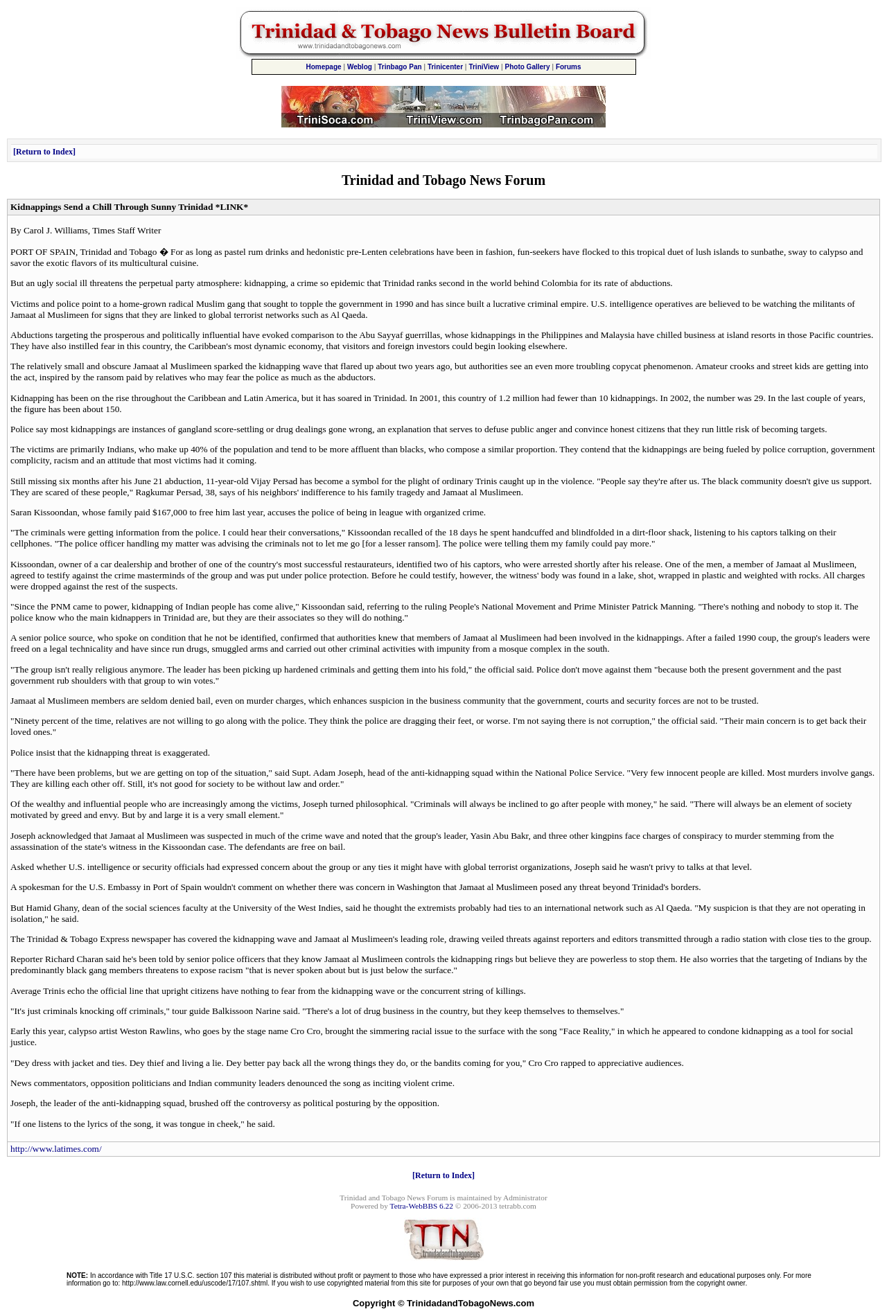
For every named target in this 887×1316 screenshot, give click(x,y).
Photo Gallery (527, 67)
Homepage (323, 67)
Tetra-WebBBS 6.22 (421, 1206)
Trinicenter (445, 67)
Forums (568, 67)
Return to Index (44, 152)
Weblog (359, 67)
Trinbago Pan (399, 67)
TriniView (483, 67)
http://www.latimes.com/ (56, 1149)
